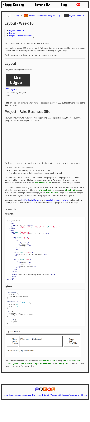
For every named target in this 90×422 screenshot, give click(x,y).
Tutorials (42, 4)
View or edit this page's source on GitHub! (69, 414)
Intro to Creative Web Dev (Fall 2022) (44, 15)
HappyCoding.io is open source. (17, 414)
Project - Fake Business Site (20, 35)
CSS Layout (11, 89)
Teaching (15, 15)
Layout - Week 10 (76, 15)
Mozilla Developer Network (58, 200)
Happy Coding (13, 4)
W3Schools (36, 200)
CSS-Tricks (25, 200)
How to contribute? (40, 414)
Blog (64, 4)
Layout (12, 33)
